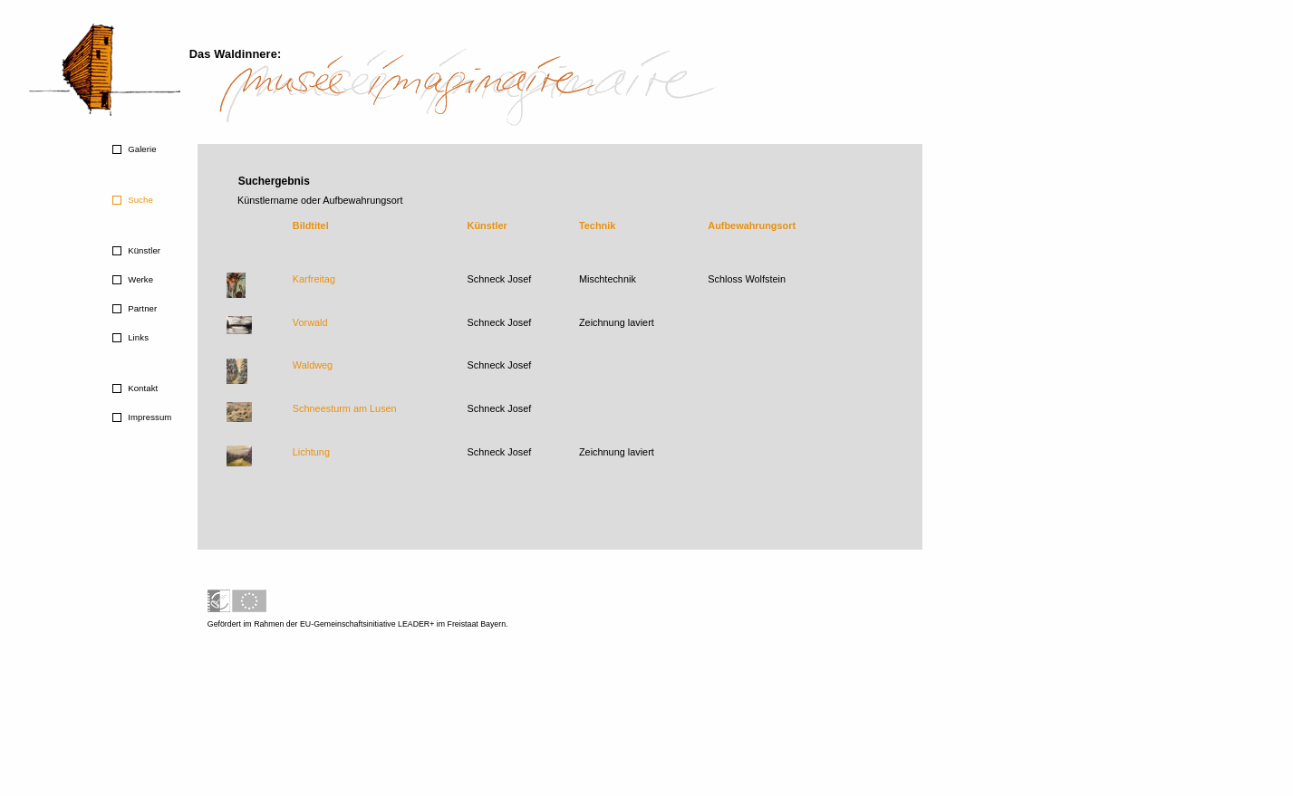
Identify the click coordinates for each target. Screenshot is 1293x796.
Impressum (148, 417)
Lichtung (311, 451)
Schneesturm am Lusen (345, 408)
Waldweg (313, 365)
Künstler (142, 250)
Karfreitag (314, 278)
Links (137, 337)
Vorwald (310, 322)
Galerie (140, 149)
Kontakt (141, 388)
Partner (141, 308)
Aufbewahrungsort (752, 225)
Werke (139, 279)
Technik (597, 225)
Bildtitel (311, 225)
